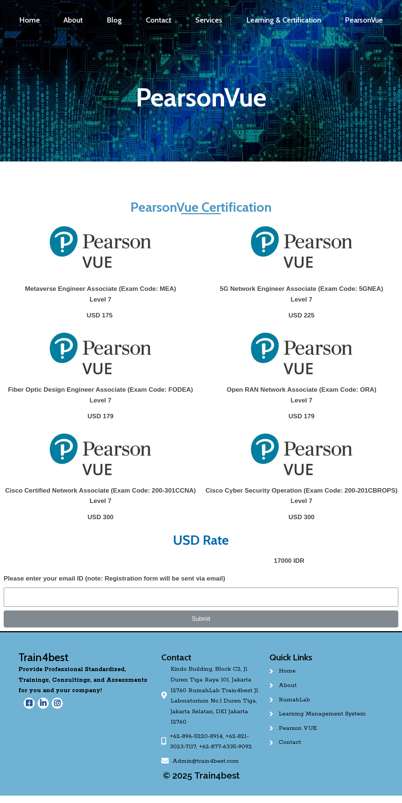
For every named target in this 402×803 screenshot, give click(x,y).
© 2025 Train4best (201, 775)
